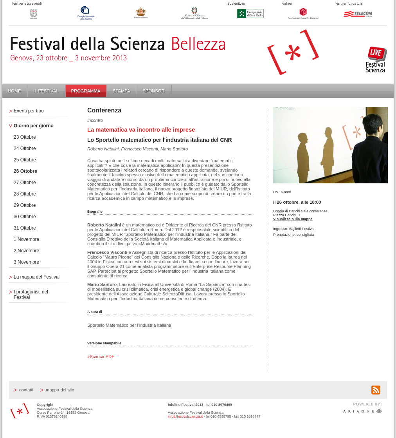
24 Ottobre (25, 148)
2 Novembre (26, 250)
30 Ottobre (25, 216)
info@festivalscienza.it (185, 416)
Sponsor (154, 91)
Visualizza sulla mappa (293, 219)
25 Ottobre (25, 160)
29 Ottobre (25, 205)
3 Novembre (26, 262)
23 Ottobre (25, 137)
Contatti (26, 389)
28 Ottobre (25, 194)
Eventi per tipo (29, 111)
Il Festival (46, 91)
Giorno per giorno (34, 126)
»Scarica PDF (100, 356)
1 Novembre (26, 239)
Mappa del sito (60, 389)
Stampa (121, 91)
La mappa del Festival (36, 277)
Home (14, 91)
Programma (86, 91)
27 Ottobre (25, 182)
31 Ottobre (25, 228)
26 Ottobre (25, 171)
